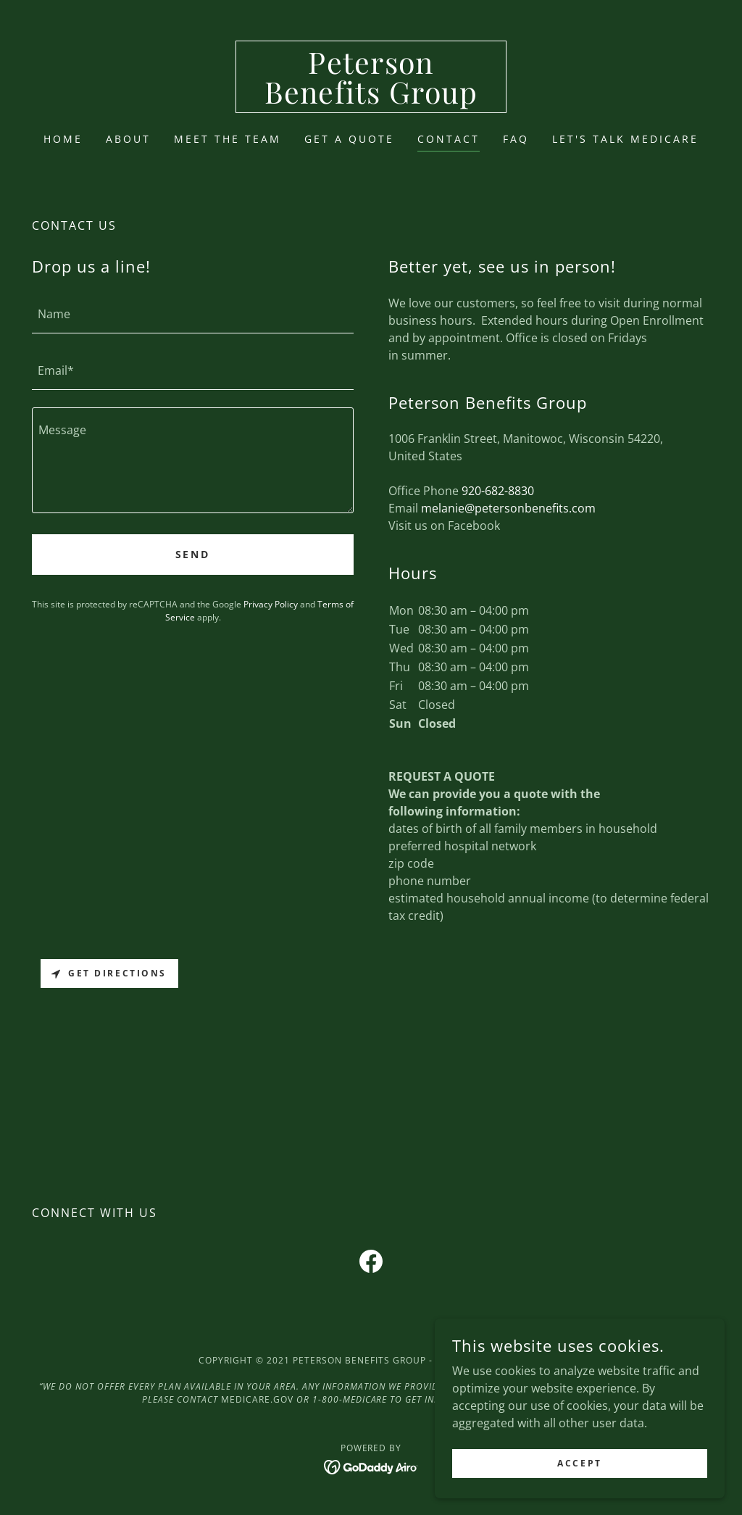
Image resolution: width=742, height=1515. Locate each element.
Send (193, 554)
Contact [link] (448, 139)
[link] (371, 99)
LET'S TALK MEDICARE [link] (625, 139)
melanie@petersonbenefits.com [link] (508, 508)
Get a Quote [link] (349, 139)
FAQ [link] (516, 139)
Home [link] (63, 139)
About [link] (128, 139)
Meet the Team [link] (227, 139)
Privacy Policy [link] (270, 604)
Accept (579, 1463)
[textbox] (193, 313)
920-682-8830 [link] (498, 491)
